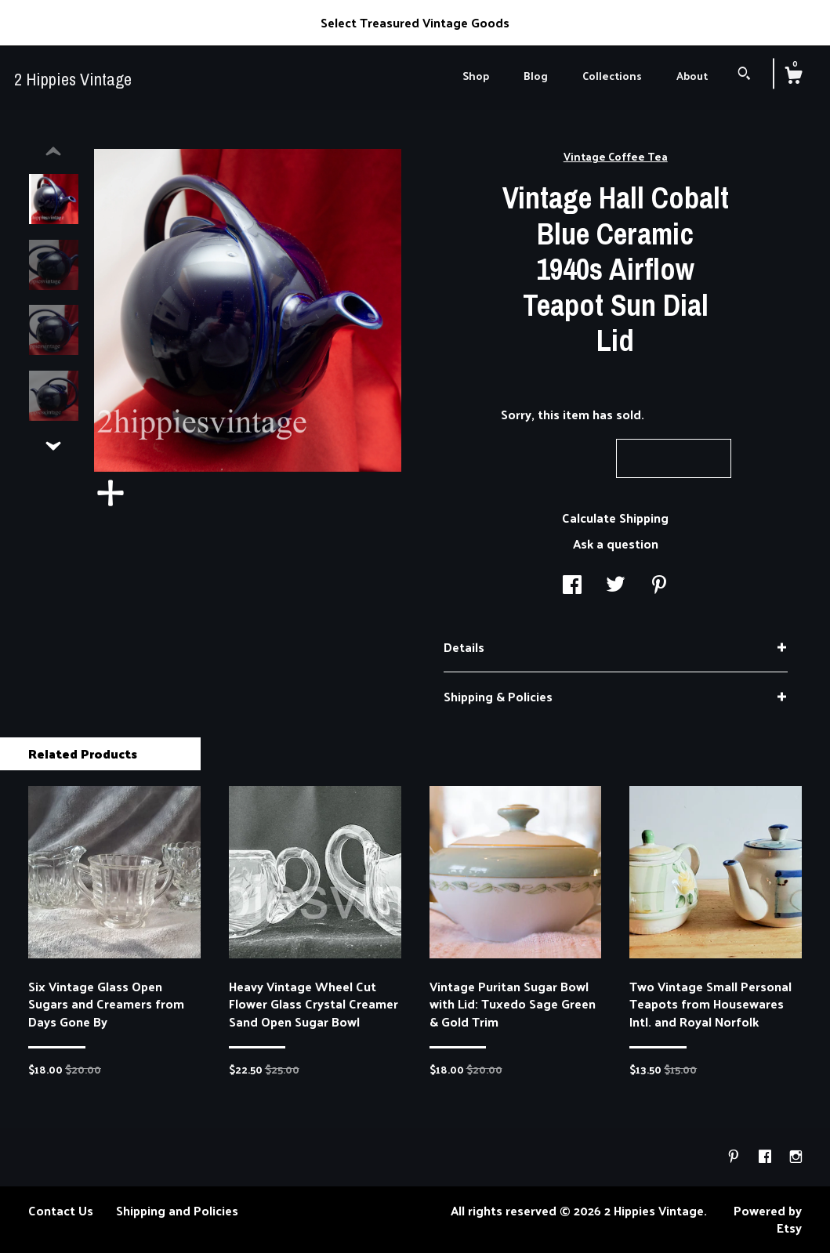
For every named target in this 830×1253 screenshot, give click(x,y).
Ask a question (615, 543)
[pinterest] (735, 1156)
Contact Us (60, 1210)
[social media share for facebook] (572, 585)
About (692, 75)
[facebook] (766, 1156)
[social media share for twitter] (616, 585)
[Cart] (793, 76)
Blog (536, 75)
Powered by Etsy (768, 1219)
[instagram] (796, 1156)
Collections (612, 75)
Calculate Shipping (615, 517)
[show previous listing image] (53, 152)
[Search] (744, 74)
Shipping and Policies (177, 1210)
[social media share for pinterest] (659, 585)
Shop (475, 75)
